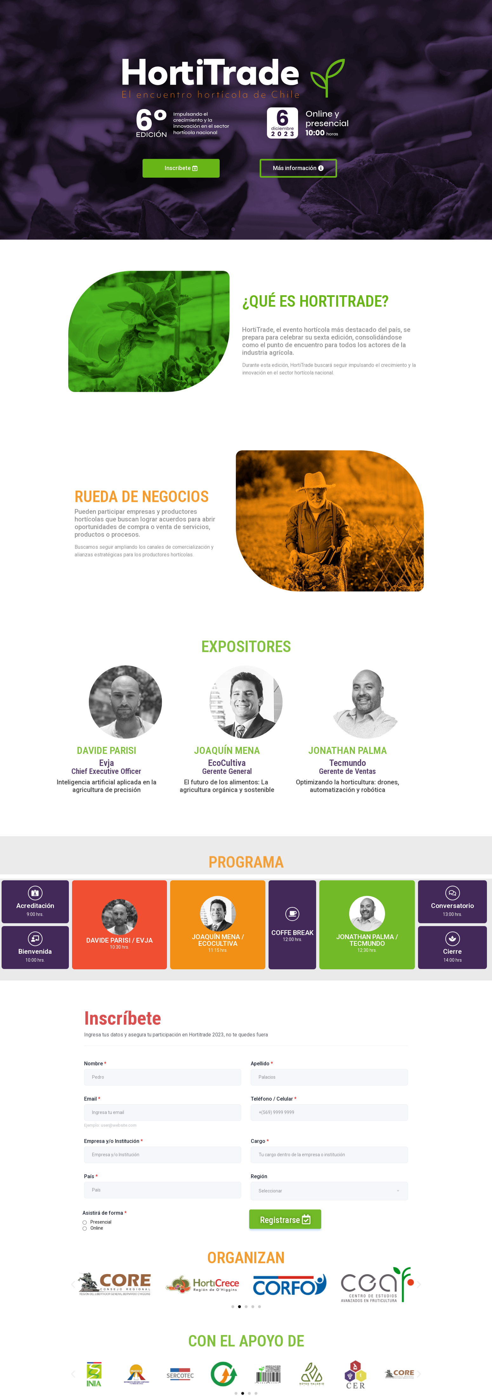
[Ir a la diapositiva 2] (239, 1306)
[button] (73, 1284)
